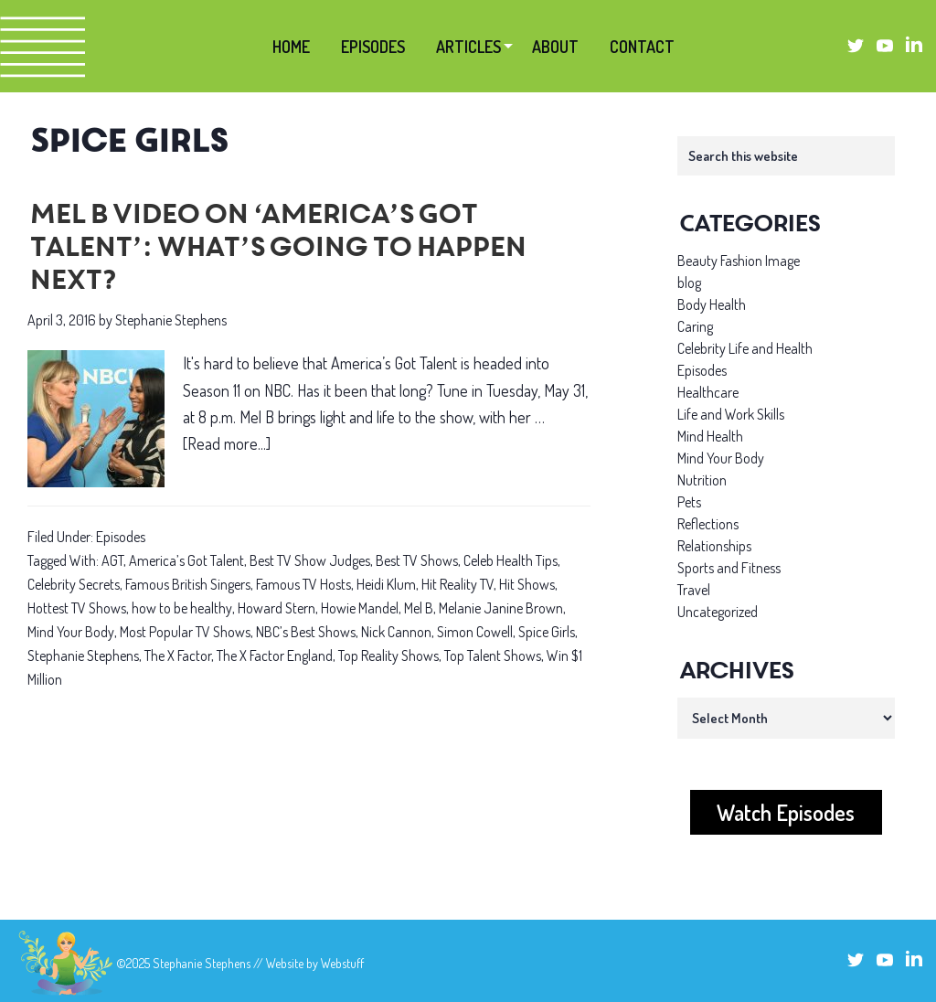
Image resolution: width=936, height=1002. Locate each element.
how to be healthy (182, 608)
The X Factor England (275, 655)
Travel (693, 590)
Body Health (711, 304)
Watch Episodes (786, 812)
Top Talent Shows (492, 655)
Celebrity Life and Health (745, 348)
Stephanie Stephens (83, 655)
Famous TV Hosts (303, 584)
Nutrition (702, 480)
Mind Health (710, 436)
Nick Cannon (396, 632)
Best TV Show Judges (310, 560)
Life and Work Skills (730, 414)
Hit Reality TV (457, 584)
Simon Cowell (475, 632)
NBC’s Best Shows (306, 632)
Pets (689, 502)
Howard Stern (276, 608)
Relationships (714, 546)
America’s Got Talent (186, 560)
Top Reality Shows (388, 655)
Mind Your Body (70, 632)
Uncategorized (717, 611)
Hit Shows (527, 584)
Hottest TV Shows (76, 608)
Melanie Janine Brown (501, 608)
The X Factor (177, 655)
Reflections (708, 524)
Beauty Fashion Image (738, 260)
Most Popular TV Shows (185, 632)
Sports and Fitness (729, 568)
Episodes (120, 537)
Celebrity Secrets (73, 584)
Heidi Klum (386, 584)
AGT (112, 560)
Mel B (418, 608)
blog (689, 282)
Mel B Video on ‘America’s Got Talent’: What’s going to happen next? (275, 249)
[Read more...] (227, 444)
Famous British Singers (187, 584)
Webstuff (342, 963)
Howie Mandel (360, 608)
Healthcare (708, 392)
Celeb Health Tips (510, 560)
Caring (695, 326)
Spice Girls (546, 632)
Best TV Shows (417, 560)
